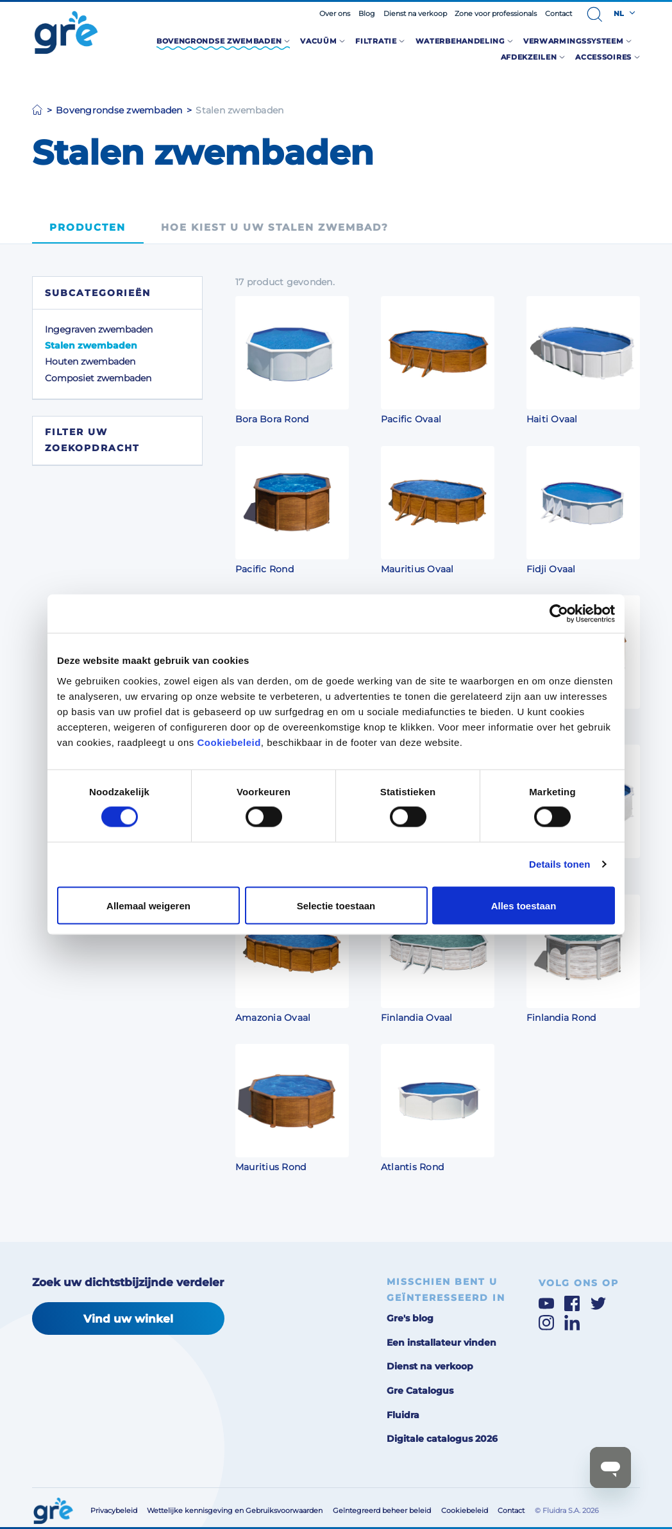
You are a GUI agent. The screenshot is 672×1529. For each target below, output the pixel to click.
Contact (558, 13)
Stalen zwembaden (91, 345)
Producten (87, 227)
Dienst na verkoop (415, 13)
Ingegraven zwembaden (99, 329)
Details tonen (559, 864)
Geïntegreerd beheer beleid (382, 1510)
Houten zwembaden (90, 361)
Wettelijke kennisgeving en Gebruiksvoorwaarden (235, 1510)
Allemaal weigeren (148, 905)
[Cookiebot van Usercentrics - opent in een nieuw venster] (559, 614)
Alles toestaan (524, 905)
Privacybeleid (113, 1510)
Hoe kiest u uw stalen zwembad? (275, 227)
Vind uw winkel (128, 1318)
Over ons (334, 13)
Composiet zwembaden (98, 378)
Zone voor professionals (496, 13)
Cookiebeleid (228, 741)
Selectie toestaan (336, 905)
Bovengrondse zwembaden (119, 110)
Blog (366, 13)
